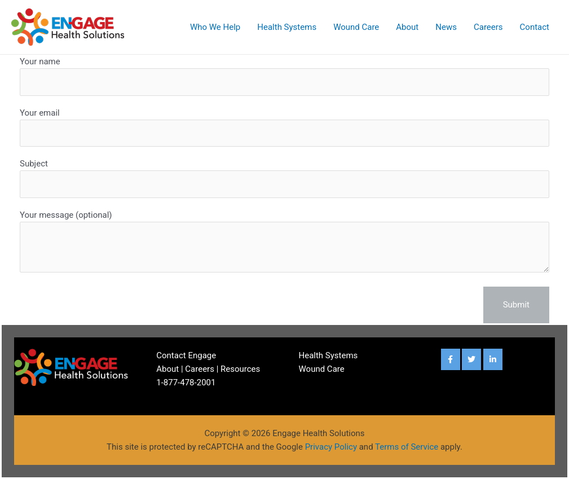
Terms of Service (406, 447)
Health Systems (286, 27)
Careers (488, 27)
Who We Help (215, 27)
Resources (240, 369)
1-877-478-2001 (185, 382)
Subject (284, 178)
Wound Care (356, 27)
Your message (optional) (284, 243)
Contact (534, 27)
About (407, 27)
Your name (284, 76)
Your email (284, 127)
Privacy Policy (331, 447)
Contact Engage (186, 355)
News (446, 27)
